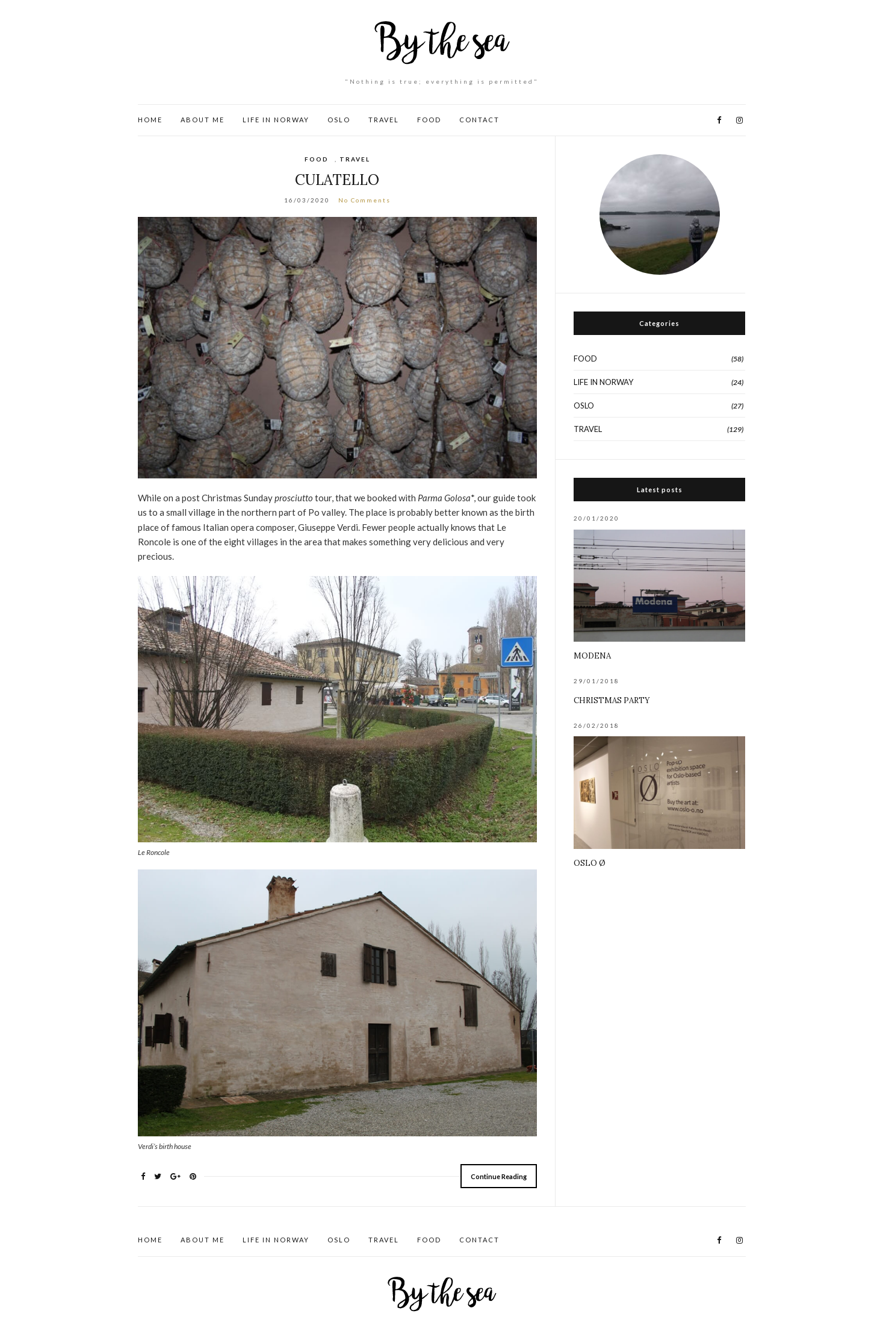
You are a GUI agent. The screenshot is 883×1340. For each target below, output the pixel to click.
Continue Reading (499, 1176)
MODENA (592, 656)
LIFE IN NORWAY (276, 120)
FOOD (429, 120)
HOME (150, 120)
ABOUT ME (203, 120)
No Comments (364, 200)
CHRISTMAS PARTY (612, 700)
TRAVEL (383, 120)
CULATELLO (337, 180)
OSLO (338, 120)
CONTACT (479, 120)
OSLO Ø (590, 863)
